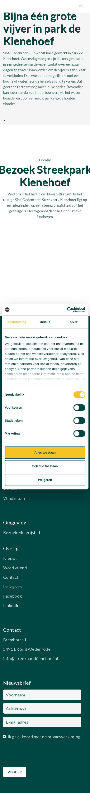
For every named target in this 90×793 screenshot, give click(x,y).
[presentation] (35, 754)
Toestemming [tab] (16, 322)
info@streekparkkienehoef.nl (30, 658)
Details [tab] (45, 322)
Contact (10, 577)
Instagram (12, 586)
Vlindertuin (14, 498)
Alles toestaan (45, 452)
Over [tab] (74, 322)
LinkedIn (11, 605)
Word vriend (15, 567)
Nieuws (10, 558)
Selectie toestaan (45, 466)
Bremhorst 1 (15, 639)
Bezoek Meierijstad (21, 532)
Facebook (12, 595)
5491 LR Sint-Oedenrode (27, 648)
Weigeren (45, 480)
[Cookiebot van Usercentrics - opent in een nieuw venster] (67, 309)
